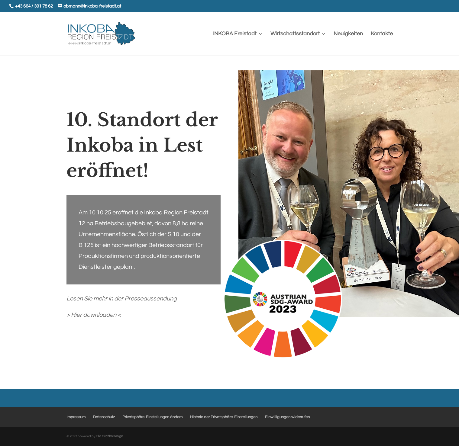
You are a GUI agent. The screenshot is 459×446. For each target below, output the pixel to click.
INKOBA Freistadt (235, 34)
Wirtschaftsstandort (295, 34)
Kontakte (382, 34)
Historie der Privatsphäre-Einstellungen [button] (223, 417)
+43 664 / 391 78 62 (34, 6)
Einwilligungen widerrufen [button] (287, 417)
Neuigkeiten (348, 34)
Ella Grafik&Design (109, 436)
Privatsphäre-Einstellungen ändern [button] (152, 417)
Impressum (76, 417)
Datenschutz (104, 417)
